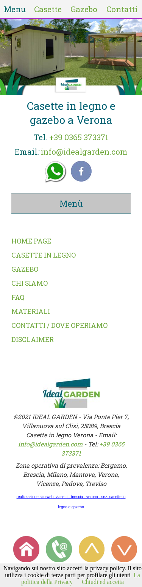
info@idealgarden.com (84, 151)
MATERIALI (30, 311)
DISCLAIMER (32, 339)
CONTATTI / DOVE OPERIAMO (59, 325)
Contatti (121, 9)
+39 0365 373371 (79, 137)
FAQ (18, 297)
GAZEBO (24, 269)
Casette (48, 9)
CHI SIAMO (29, 283)
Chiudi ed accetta (103, 582)
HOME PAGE (31, 241)
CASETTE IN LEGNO (43, 255)
